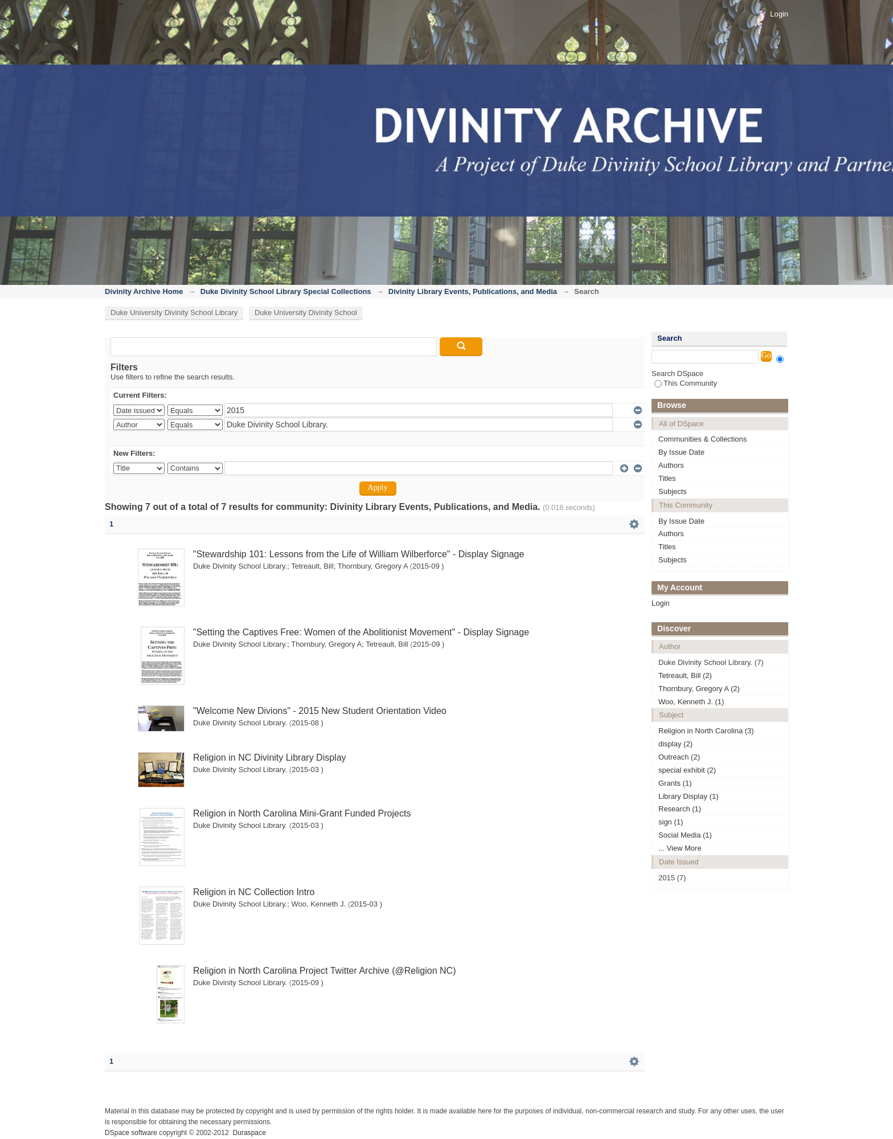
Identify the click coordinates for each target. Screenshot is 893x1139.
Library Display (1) (688, 796)
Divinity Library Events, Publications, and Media (472, 291)
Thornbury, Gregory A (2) (699, 688)
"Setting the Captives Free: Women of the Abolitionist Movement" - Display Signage (361, 632)
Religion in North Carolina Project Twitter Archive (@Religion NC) (324, 970)
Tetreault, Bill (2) (685, 675)
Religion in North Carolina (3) (706, 730)
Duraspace (248, 1133)
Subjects (672, 491)
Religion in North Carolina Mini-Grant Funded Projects (302, 813)
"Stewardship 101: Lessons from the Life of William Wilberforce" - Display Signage (358, 554)
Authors (671, 465)
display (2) (675, 744)
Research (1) (679, 809)
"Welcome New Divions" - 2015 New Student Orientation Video (319, 711)
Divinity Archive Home (144, 291)
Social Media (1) (685, 835)
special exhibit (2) (687, 770)
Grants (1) (675, 783)
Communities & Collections (702, 439)
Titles (667, 478)
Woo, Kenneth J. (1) (691, 701)
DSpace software (131, 1133)
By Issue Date (681, 452)
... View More (680, 848)
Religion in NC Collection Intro (253, 892)
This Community (685, 383)
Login (779, 14)
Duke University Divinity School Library (173, 312)
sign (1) (670, 822)
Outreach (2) (679, 757)
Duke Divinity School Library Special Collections (285, 291)
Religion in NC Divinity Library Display (269, 757)
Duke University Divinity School (306, 312)
